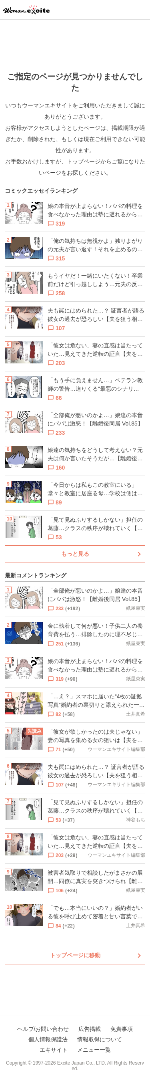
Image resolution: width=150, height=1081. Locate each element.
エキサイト (54, 1050)
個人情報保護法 (48, 1039)
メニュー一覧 (94, 1050)
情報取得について (99, 1039)
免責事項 (121, 1029)
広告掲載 (89, 1029)
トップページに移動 (75, 955)
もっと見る (75, 554)
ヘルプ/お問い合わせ (43, 1029)
